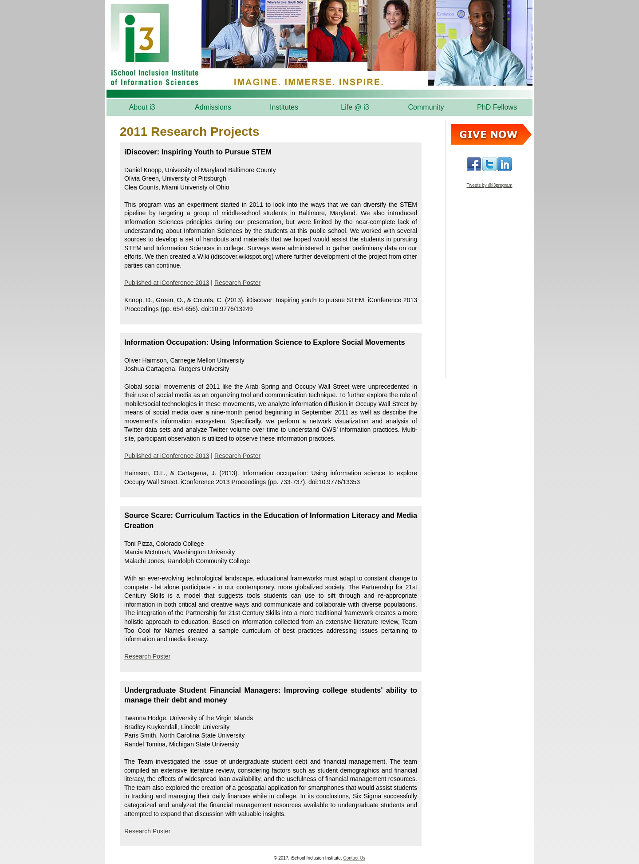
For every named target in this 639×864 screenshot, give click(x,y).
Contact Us (354, 858)
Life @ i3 (355, 107)
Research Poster (237, 282)
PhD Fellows (497, 107)
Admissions (213, 107)
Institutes (284, 107)
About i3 (142, 107)
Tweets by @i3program (490, 185)
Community (426, 107)
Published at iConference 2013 (166, 282)
